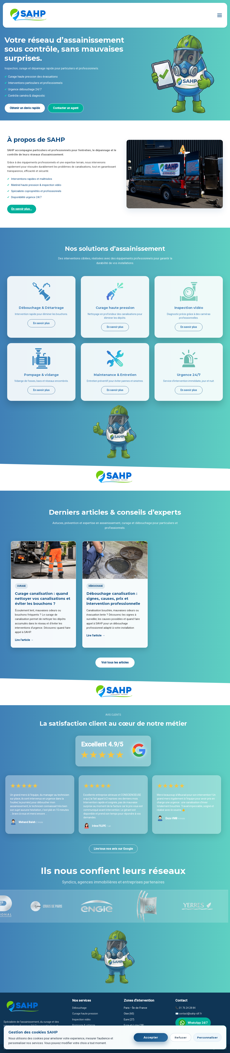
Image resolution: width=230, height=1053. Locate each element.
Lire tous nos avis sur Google (113, 848)
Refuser (181, 1037)
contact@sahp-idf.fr (190, 1013)
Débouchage (79, 1007)
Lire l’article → (24, 640)
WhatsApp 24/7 (193, 1022)
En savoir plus (41, 323)
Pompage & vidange (83, 1025)
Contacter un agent (65, 108)
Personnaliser (207, 1037)
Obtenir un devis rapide (25, 108)
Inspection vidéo (81, 1019)
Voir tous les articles (115, 662)
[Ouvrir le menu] (219, 15)
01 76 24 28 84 (187, 1007)
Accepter (151, 1037)
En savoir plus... (21, 209)
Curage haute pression (85, 1013)
